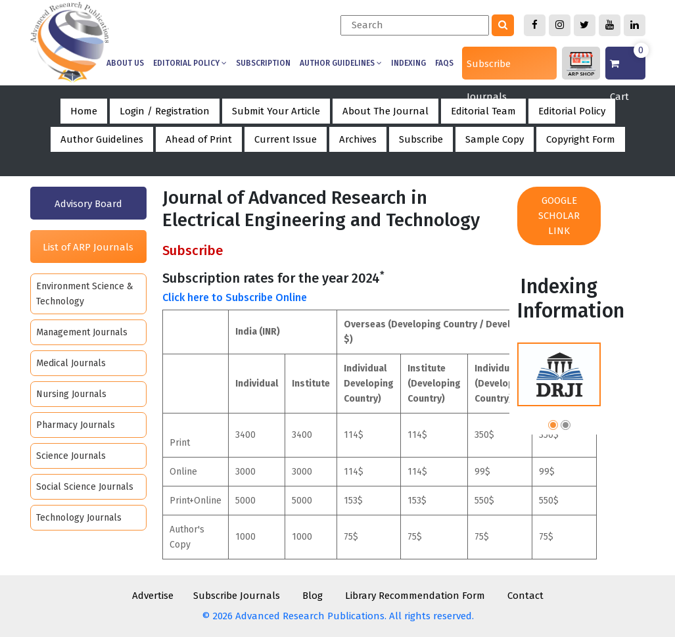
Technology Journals (79, 517)
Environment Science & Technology (84, 294)
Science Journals (71, 455)
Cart (627, 63)
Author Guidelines (341, 63)
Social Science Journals (84, 486)
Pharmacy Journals (75, 425)
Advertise (153, 596)
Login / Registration (165, 111)
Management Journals (82, 332)
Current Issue (285, 139)
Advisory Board (88, 204)
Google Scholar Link (559, 216)
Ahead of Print (199, 139)
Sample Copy (494, 139)
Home (83, 111)
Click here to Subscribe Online (234, 297)
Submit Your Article (276, 111)
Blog (312, 596)
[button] (553, 427)
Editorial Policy (190, 63)
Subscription (263, 63)
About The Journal (385, 111)
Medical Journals (71, 363)
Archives (358, 139)
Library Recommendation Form (415, 596)
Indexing (408, 63)
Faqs (444, 63)
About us (125, 63)
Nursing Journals (71, 394)
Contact (525, 596)
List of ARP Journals (88, 247)
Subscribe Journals (489, 69)
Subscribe (421, 139)
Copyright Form (580, 139)
